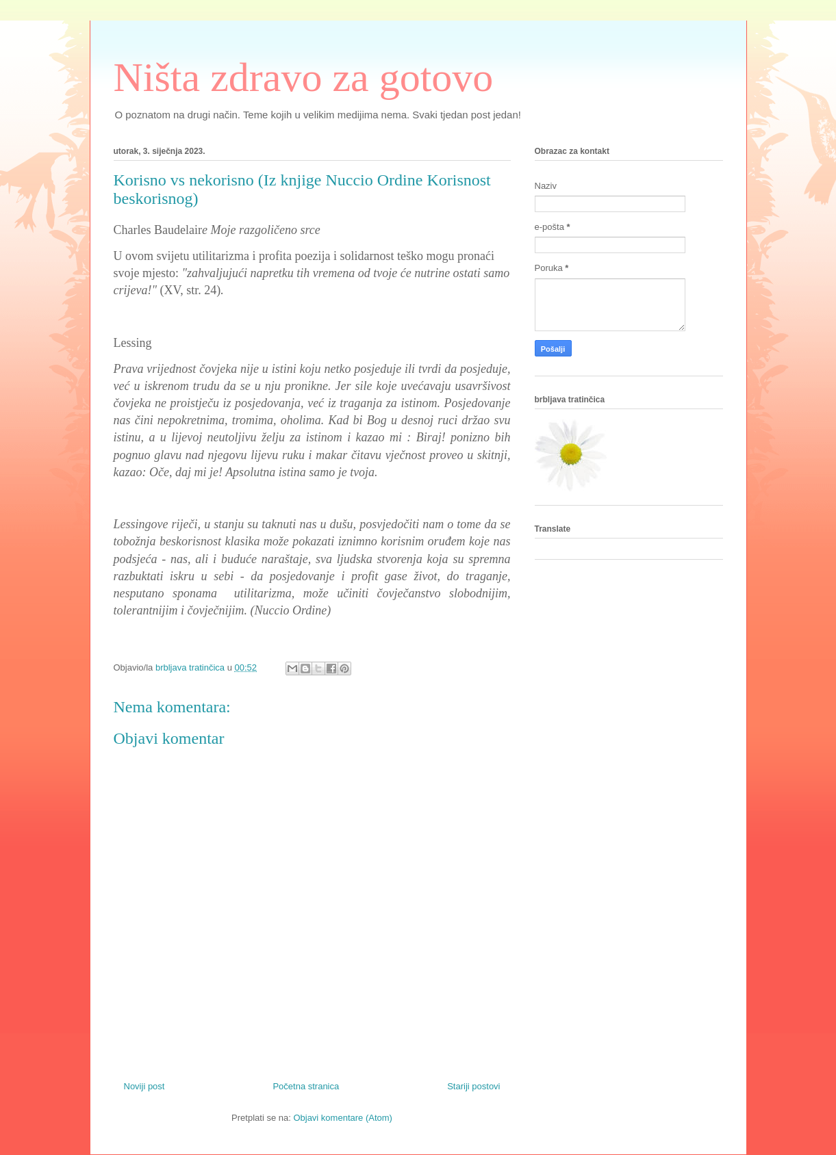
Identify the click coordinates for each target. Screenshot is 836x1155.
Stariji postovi (473, 1086)
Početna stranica (306, 1086)
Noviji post (144, 1086)
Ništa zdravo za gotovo (304, 77)
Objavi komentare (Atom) (342, 1118)
